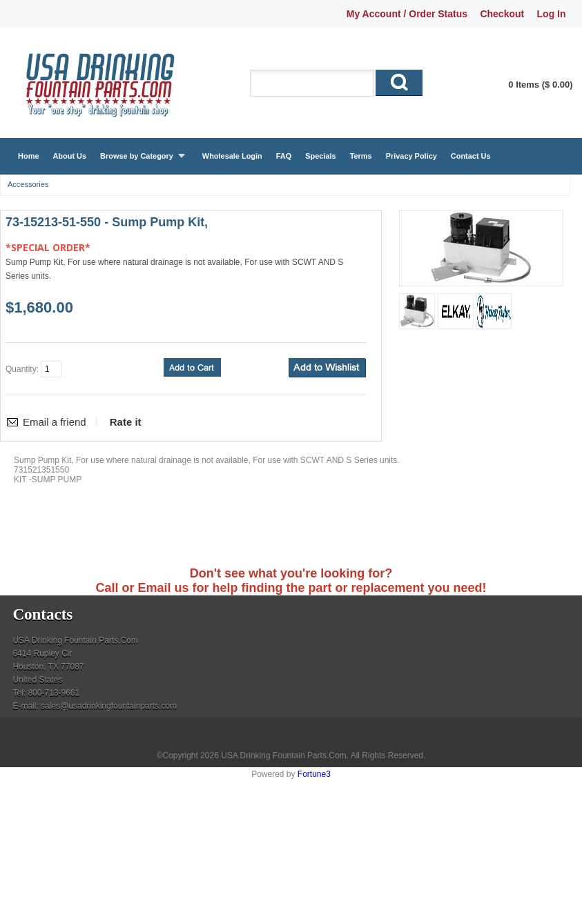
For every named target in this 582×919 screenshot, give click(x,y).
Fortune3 (314, 774)
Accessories (28, 184)
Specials (320, 156)
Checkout (502, 13)
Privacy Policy (411, 156)
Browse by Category (136, 156)
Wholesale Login (232, 156)
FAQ (283, 156)
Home (28, 156)
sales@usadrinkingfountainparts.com (109, 706)
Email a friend (54, 422)
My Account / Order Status (407, 13)
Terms (361, 156)
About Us (69, 156)
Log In (551, 13)
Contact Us (471, 156)
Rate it (126, 422)
